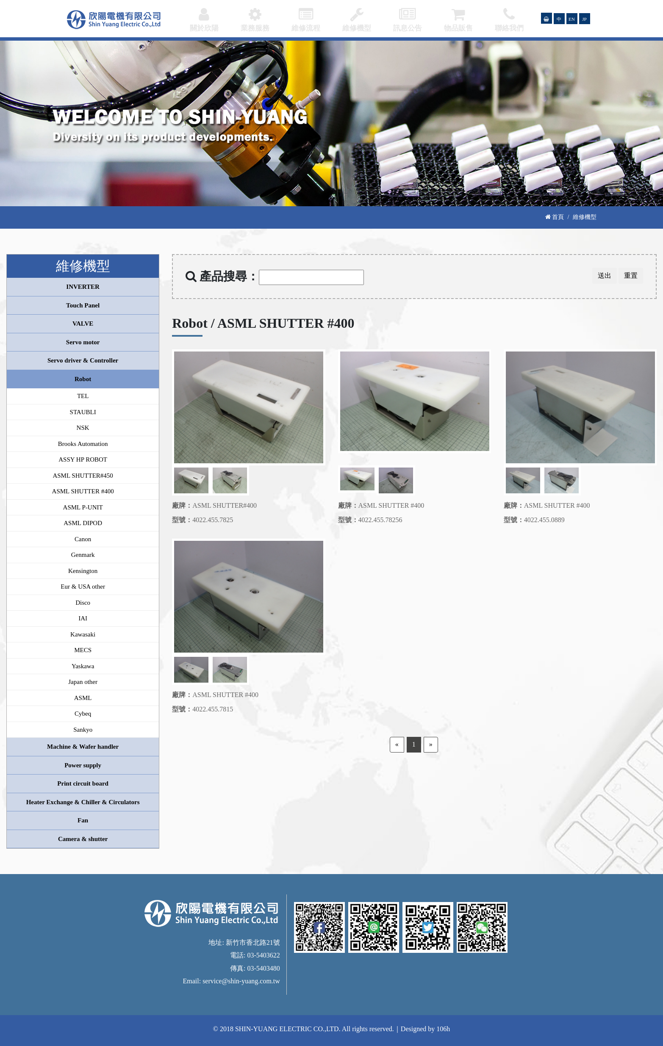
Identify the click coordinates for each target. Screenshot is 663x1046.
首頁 (554, 216)
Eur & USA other (83, 586)
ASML (83, 698)
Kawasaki (82, 634)
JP (584, 19)
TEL (83, 396)
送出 (604, 275)
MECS (83, 650)
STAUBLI (83, 412)
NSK (83, 427)
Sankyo (82, 729)
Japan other (82, 681)
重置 (631, 275)
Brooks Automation (83, 443)
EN (572, 19)
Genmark (83, 554)
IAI (82, 618)
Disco (82, 602)
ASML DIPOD (83, 523)
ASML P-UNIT (83, 507)
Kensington (82, 570)
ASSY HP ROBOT (82, 459)
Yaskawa (83, 666)
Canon (83, 539)
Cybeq (83, 713)
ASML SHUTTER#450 (83, 475)
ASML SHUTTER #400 (83, 491)
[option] (248, 407)
